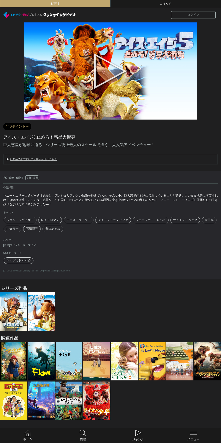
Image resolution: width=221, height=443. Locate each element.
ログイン (193, 15)
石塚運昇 (32, 229)
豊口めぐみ (52, 229)
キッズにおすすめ (18, 261)
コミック (166, 4)
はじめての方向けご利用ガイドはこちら (33, 159)
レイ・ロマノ (50, 220)
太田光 (209, 220)
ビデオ (55, 4)
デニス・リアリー (78, 220)
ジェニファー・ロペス (151, 220)
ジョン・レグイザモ (20, 220)
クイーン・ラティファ (113, 220)
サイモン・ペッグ (185, 220)
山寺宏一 (12, 229)
